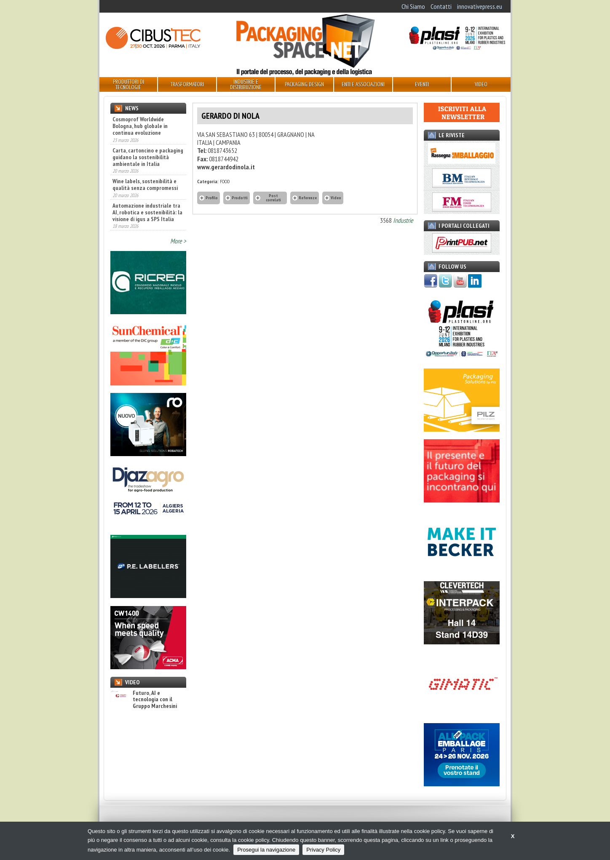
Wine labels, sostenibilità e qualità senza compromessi (145, 184)
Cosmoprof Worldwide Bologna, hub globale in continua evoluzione (140, 126)
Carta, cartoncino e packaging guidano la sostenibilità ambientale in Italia (147, 157)
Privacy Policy (323, 850)
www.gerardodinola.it (226, 167)
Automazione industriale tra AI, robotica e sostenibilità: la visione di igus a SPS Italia (147, 212)
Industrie (403, 220)
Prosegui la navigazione (266, 850)
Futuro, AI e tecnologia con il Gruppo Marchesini (143, 699)
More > (178, 241)
